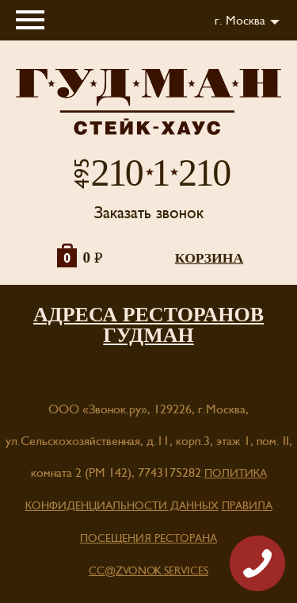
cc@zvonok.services (148, 571)
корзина (209, 258)
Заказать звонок (149, 213)
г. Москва (240, 20)
